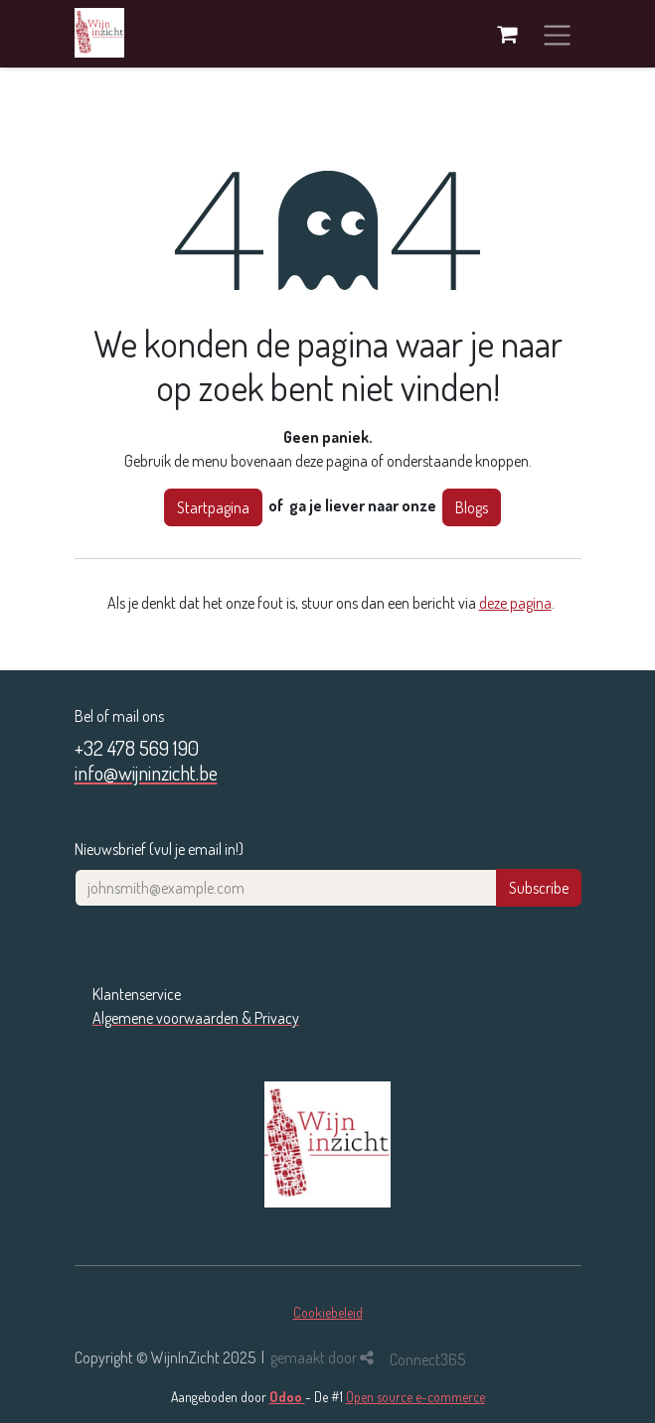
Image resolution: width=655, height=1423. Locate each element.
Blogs (471, 507)
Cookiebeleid (328, 1312)
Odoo (287, 1396)
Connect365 (427, 1359)
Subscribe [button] (539, 888)
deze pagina (515, 603)
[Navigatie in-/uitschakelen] (557, 34)
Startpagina (213, 507)
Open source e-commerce (415, 1396)
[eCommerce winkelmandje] (507, 34)
